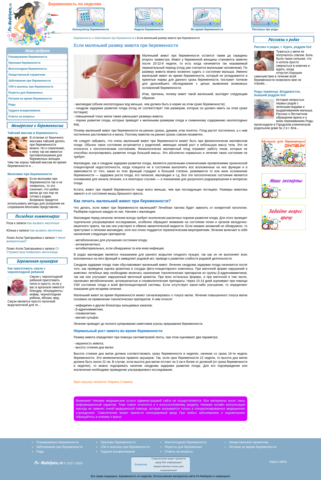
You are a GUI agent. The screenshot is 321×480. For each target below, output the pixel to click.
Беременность (83, 38)
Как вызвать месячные (43, 223)
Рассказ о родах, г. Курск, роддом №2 (283, 47)
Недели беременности (149, 29)
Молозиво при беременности (30, 174)
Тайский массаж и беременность (33, 133)
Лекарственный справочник (26, 74)
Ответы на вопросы (21, 116)
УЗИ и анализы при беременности (30, 86)
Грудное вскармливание (24, 110)
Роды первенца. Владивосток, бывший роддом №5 (277, 93)
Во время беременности (207, 29)
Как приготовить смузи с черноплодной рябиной (26, 270)
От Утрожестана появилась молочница (32, 250)
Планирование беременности (27, 56)
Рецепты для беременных (25, 92)
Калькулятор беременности (90, 29)
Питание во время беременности (30, 98)
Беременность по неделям (74, 4)
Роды (12, 104)
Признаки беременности (24, 62)
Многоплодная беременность (27, 68)
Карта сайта (278, 461)
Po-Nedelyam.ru (48, 463)
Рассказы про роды (265, 29)
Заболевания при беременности (114, 38)
